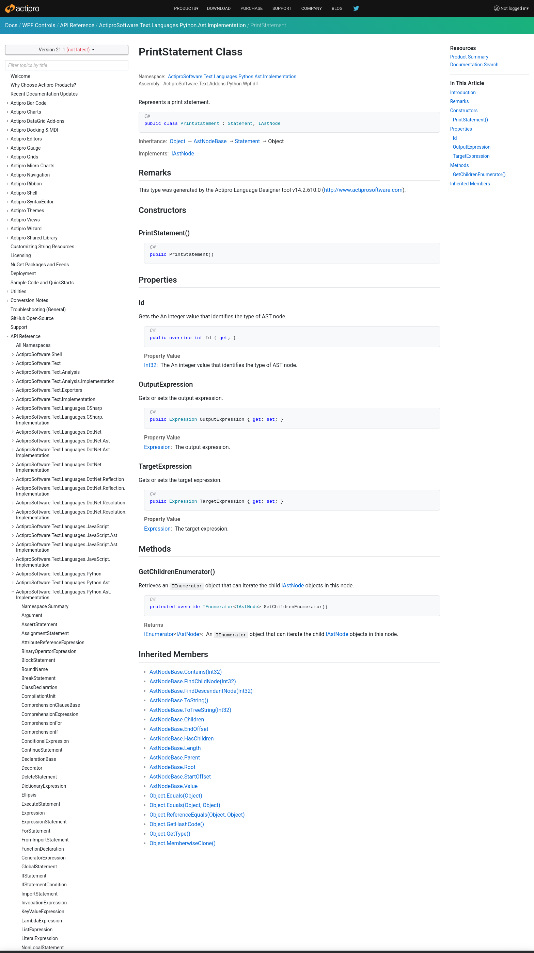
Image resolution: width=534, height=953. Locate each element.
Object (177, 141)
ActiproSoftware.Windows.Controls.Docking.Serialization (63, 861)
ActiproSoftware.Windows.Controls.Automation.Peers (66, 696)
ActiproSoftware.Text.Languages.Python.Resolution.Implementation (71, 461)
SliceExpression (38, 294)
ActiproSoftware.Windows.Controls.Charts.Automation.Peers (61, 758)
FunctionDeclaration (42, 105)
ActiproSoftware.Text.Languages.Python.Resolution (70, 449)
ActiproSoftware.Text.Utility (45, 666)
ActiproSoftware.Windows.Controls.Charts (61, 746)
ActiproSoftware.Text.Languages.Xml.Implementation (56, 517)
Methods (459, 165)
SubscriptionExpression (46, 339)
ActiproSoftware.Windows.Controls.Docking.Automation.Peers (63, 832)
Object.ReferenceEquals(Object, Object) (197, 815)
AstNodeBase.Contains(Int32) (186, 672)
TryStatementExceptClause (50, 357)
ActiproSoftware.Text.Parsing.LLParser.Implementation (57, 600)
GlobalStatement (39, 123)
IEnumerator (159, 634)
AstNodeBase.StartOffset (180, 776)
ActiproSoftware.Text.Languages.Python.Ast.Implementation (172, 25)
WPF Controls (38, 25)
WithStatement (37, 393)
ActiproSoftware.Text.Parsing (47, 547)
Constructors (464, 110)
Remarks (459, 101)
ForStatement (35, 87)
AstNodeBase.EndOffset (179, 729)
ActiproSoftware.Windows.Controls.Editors (61, 873)
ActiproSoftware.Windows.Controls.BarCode (63, 707)
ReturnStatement (39, 267)
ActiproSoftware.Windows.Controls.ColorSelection (69, 787)
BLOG (337, 8)
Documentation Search (474, 64)
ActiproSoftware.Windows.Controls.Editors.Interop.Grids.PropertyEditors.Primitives (70, 944)
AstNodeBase (209, 141)
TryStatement (35, 348)
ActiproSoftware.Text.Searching (49, 621)
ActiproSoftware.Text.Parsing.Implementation (64, 556)
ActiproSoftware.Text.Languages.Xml (55, 491)
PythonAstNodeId (40, 249)
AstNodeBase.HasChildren (182, 738)
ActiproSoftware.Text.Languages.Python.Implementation (59, 413)
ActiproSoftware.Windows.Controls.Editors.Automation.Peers (62, 885)
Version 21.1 (65, 49)
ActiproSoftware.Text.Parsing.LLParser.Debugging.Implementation (69, 585)
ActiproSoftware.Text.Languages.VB (54, 472)
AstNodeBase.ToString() (179, 700)
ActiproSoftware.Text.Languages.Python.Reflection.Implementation (70, 437)
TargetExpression (471, 156)
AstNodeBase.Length (175, 748)
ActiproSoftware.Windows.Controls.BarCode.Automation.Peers (63, 719)
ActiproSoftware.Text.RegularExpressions (60, 612)
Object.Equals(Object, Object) (185, 805)
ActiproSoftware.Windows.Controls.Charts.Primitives (72, 779)
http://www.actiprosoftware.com (363, 190)
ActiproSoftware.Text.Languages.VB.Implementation (71, 482)
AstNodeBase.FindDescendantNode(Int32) (201, 691)
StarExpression (37, 312)
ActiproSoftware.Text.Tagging (47, 639)
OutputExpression (471, 147)
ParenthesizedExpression (48, 222)
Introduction (463, 92)
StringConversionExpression (51, 330)
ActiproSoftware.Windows (43, 675)
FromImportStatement (45, 96)
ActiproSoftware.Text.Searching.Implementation (67, 630)
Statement (32, 321)
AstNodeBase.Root (172, 767)
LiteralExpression (39, 195)
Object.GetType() (170, 834)
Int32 (150, 365)
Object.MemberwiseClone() (183, 843)
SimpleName (35, 285)
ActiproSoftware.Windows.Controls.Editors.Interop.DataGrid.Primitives (70, 914)
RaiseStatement (38, 258)
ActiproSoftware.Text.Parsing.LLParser (57, 565)
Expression (157, 447)
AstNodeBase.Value (174, 786)
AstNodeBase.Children (177, 719)
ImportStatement (39, 150)
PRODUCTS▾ (186, 8)
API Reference (77, 25)
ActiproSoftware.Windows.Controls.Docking (62, 820)
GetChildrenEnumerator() (479, 174)
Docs (11, 25)
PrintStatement (37, 240)
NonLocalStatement (42, 204)
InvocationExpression (44, 159)
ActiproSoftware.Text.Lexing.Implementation (63, 538)
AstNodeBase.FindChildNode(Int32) (193, 681)
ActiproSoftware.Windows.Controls (53, 684)
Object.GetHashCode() (177, 824)
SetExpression (36, 276)
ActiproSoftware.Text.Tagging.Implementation (65, 648)
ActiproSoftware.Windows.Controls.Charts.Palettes (70, 770)
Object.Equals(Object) (176, 795)
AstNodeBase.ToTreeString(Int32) (190, 710)
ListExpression (36, 186)
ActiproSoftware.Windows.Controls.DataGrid (63, 811)
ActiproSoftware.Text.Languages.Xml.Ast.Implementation (60, 502)
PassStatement (37, 231)
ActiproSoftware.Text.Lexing (46, 529)
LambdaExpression (41, 177)
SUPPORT (282, 8)
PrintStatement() (470, 119)
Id (455, 138)
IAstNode (182, 153)
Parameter (32, 213)
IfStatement (33, 132)
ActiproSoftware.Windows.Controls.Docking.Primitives (63, 847)
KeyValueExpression (42, 168)
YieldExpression (38, 401)
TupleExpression (39, 366)
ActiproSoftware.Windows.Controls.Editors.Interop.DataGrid (70, 900)
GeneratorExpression (43, 114)
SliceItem (31, 303)
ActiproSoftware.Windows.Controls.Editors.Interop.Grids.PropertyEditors (70, 929)
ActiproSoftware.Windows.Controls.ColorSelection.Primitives (70, 799)
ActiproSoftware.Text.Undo (44, 657)
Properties (461, 129)
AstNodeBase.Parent (175, 757)
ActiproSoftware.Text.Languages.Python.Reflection (70, 425)
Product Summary (469, 57)
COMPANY (311, 8)
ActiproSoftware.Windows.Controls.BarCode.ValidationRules (63, 734)
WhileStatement (38, 384)
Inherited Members (470, 183)
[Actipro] (22, 8)
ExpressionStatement (44, 78)
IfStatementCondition (44, 141)
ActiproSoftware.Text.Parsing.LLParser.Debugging (69, 574)
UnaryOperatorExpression (48, 375)
